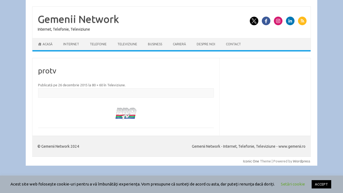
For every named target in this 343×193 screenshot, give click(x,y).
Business (155, 44)
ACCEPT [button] (321, 184)
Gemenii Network (78, 19)
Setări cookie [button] (293, 184)
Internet (71, 44)
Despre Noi (206, 44)
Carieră (179, 44)
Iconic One (251, 161)
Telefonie (98, 44)
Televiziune (127, 44)
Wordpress (301, 161)
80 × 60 (97, 85)
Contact (233, 44)
